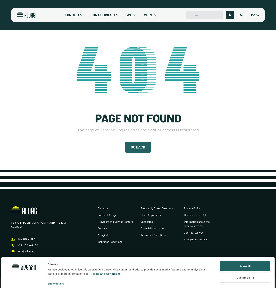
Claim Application (151, 215)
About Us (103, 208)
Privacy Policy (192, 208)
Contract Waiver (193, 232)
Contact (102, 228)
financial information (153, 228)
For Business (103, 15)
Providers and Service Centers (115, 221)
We (129, 15)
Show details (56, 270)
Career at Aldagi (107, 215)
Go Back (138, 147)
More (148, 15)
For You (72, 15)
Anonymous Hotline (195, 239)
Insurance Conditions (110, 241)
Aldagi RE (103, 235)
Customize (245, 264)
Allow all (245, 252)
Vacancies (147, 221)
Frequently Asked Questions (157, 208)
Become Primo (193, 215)
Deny (245, 275)
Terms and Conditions (153, 235)
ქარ (255, 15)
